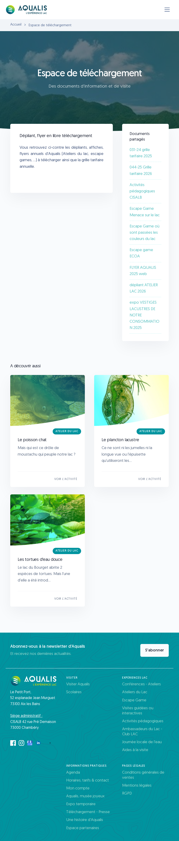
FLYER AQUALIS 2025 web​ (143, 271)
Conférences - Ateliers (141, 684)
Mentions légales (136, 786)
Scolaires (74, 692)
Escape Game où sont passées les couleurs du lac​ (144, 232)
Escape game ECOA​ (141, 253)
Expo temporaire (81, 804)
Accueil (15, 24)
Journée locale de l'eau (142, 742)
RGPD (127, 793)
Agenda (73, 773)
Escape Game (134, 700)
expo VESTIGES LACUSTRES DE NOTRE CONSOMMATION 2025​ (144, 315)
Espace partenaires (82, 828)
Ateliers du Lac (134, 692)
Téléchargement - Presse (88, 812)
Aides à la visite (135, 750)
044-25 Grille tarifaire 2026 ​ (141, 170)
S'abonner (154, 650)
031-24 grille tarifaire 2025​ (141, 153)
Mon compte (78, 788)
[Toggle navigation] (167, 9)
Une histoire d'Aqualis (84, 820)
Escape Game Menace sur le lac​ (145, 212)
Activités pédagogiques (142, 721)
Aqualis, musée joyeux (85, 796)
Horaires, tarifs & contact (87, 780)
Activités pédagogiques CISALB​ (142, 191)
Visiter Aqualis (78, 684)
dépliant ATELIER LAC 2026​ (144, 288)
